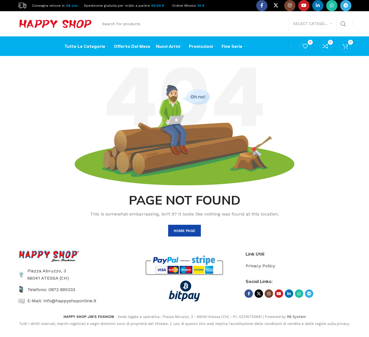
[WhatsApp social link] (331, 5)
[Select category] (313, 23)
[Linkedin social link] (317, 5)
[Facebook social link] (261, 5)
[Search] (224, 23)
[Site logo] (22, 5)
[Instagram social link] (289, 5)
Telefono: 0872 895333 (51, 289)
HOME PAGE (184, 231)
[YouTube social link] (303, 5)
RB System (296, 317)
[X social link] (275, 5)
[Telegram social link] (345, 5)
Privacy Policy (260, 265)
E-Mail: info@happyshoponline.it (61, 300)
